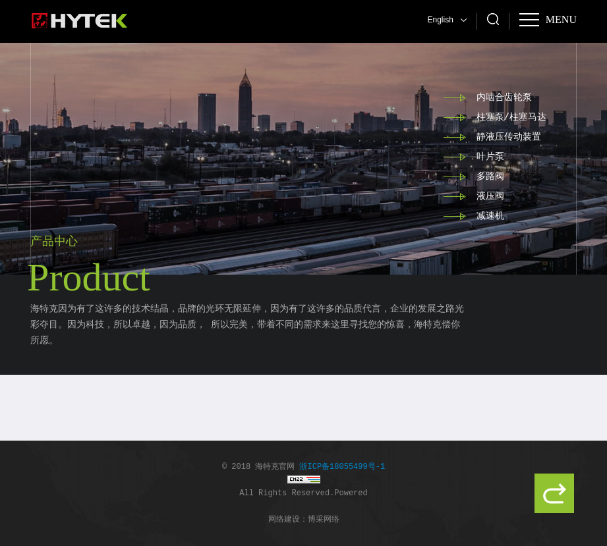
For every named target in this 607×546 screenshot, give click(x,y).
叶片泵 (490, 156)
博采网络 (323, 519)
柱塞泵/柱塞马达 (511, 117)
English (440, 19)
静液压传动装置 (509, 136)
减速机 (490, 215)
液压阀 (490, 196)
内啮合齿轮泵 (504, 97)
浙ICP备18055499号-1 (343, 466)
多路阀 (490, 176)
